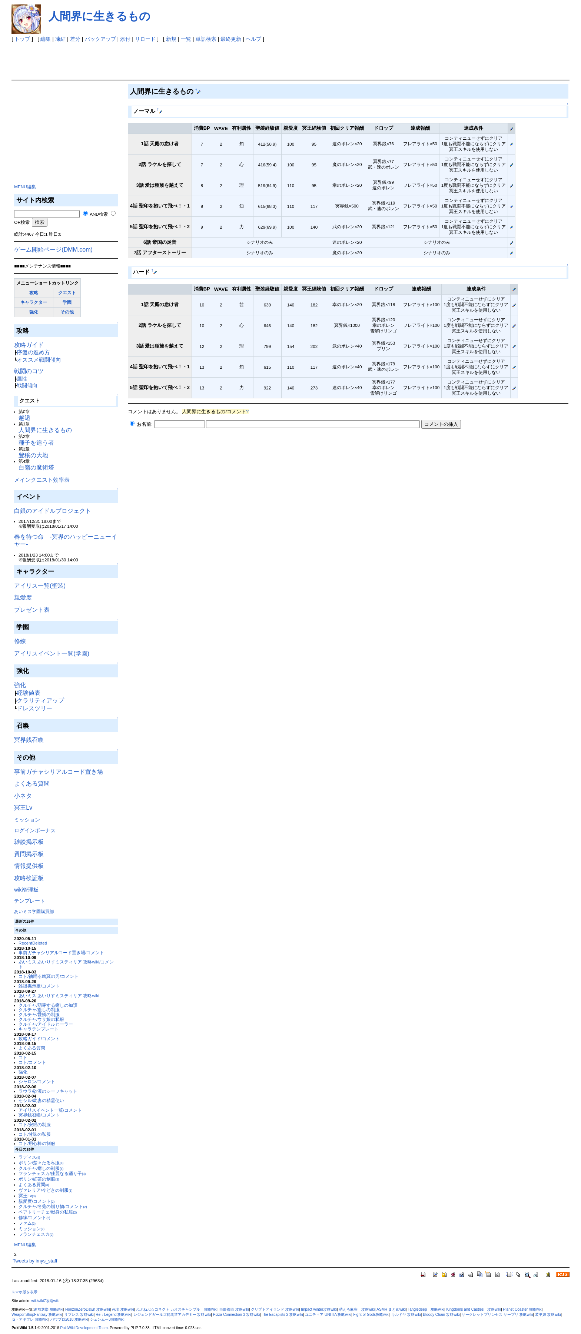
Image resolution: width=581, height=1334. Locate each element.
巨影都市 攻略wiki (234, 1309)
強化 (33, 311)
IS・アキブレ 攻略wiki (29, 1319)
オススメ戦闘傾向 (39, 359)
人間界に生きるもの (99, 16)
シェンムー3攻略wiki (107, 1319)
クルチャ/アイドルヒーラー (46, 1024)
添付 (125, 39)
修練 (20, 641)
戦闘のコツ (29, 371)
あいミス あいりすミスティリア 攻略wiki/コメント (66, 964)
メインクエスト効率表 (42, 480)
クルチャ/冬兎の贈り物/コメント (53, 1206)
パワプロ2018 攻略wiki (69, 1319)
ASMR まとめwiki (391, 1309)
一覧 (186, 39)
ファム (27, 1223)
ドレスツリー (34, 708)
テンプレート (29, 901)
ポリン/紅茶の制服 (39, 1179)
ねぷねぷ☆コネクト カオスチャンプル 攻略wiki (177, 1309)
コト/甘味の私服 (35, 1134)
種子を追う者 (36, 442)
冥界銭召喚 (29, 740)
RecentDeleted (33, 942)
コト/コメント (32, 1062)
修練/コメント (34, 1217)
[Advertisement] (191, 59)
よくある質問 (32, 783)
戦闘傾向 (27, 385)
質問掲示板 (29, 854)
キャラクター (33, 302)
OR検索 (21, 222)
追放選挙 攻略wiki (48, 1309)
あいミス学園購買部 (34, 911)
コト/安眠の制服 (35, 1124)
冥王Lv (23, 807)
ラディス (29, 1157)
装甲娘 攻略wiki (548, 1315)
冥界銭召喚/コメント (39, 1114)
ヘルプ (253, 39)
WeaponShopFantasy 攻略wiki (36, 1315)
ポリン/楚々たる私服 (41, 1162)
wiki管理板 (26, 890)
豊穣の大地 (33, 455)
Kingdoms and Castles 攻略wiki (473, 1309)
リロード (145, 39)
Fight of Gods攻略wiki (371, 1315)
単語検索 (206, 39)
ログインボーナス (35, 830)
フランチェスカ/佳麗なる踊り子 (52, 1173)
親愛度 (23, 597)
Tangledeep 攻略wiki (426, 1309)
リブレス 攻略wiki (79, 1315)
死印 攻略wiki (123, 1309)
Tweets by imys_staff (35, 1261)
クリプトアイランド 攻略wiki (275, 1309)
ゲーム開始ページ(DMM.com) (53, 249)
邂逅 (24, 418)
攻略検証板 (29, 878)
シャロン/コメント (37, 1081)
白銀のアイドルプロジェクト (52, 511)
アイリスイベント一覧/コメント (50, 1110)
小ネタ (23, 796)
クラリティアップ (40, 700)
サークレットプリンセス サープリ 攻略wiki (497, 1315)
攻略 (33, 292)
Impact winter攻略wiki (319, 1309)
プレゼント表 (32, 610)
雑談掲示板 (29, 842)
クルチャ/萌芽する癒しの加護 (48, 1005)
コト (23, 1057)
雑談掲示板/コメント (39, 985)
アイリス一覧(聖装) (40, 586)
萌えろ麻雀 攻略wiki (357, 1309)
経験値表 (28, 693)
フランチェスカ (36, 1234)
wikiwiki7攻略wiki (45, 1301)
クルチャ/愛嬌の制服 (39, 1014)
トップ (22, 39)
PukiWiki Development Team (84, 1328)
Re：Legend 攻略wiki (113, 1315)
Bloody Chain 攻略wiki (441, 1315)
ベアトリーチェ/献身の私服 (48, 1211)
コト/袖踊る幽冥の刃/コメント (49, 976)
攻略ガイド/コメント (39, 1038)
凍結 (60, 39)
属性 (22, 379)
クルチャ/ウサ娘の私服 (41, 1019)
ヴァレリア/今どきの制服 (45, 1190)
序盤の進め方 (33, 352)
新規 (171, 39)
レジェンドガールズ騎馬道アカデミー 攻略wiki (172, 1315)
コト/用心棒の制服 (37, 1143)
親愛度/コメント (36, 1201)
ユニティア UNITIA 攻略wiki (328, 1315)
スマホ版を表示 (24, 1292)
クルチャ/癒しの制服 (39, 1009)
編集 (45, 39)
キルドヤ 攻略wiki (406, 1315)
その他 (67, 311)
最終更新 (230, 39)
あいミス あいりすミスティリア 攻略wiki (59, 995)
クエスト (67, 292)
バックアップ (100, 39)
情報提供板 (29, 866)
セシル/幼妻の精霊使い (41, 1100)
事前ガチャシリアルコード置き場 (58, 772)
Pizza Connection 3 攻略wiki (236, 1315)
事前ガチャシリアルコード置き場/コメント (61, 952)
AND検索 (99, 214)
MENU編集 (25, 186)
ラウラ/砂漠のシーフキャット (48, 1091)
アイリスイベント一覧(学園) (51, 653)
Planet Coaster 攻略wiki (522, 1309)
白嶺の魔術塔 (36, 467)
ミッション (27, 820)
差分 (75, 39)
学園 (67, 302)
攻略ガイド (29, 345)
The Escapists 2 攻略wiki (282, 1315)
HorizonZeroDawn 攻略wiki (87, 1309)
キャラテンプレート (39, 1028)
